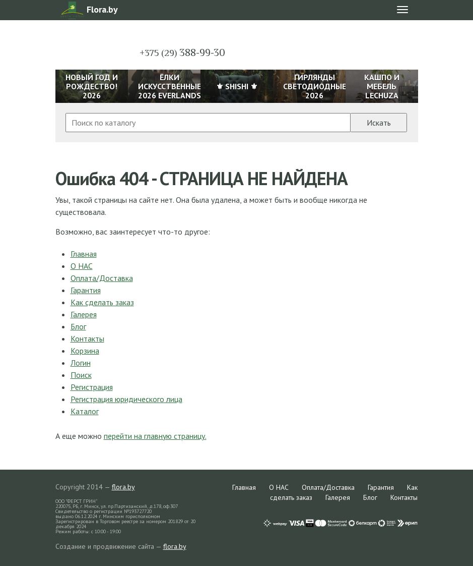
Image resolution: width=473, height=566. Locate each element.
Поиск (81, 375)
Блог (78, 326)
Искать (379, 123)
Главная (84, 254)
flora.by (123, 486)
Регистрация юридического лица (126, 399)
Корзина (85, 351)
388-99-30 (182, 52)
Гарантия (86, 290)
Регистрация (92, 387)
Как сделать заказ (102, 302)
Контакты (87, 338)
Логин (81, 363)
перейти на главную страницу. (155, 436)
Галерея (84, 314)
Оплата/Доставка (102, 278)
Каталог (85, 411)
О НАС (82, 266)
